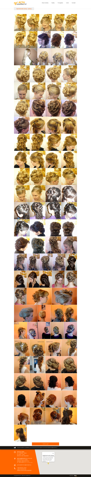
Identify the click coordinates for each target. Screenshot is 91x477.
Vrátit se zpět (45, 444)
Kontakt (74, 2)
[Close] (53, 453)
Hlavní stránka (45, 2)
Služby (53, 2)
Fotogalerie (60, 2)
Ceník (67, 2)
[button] (48, 463)
